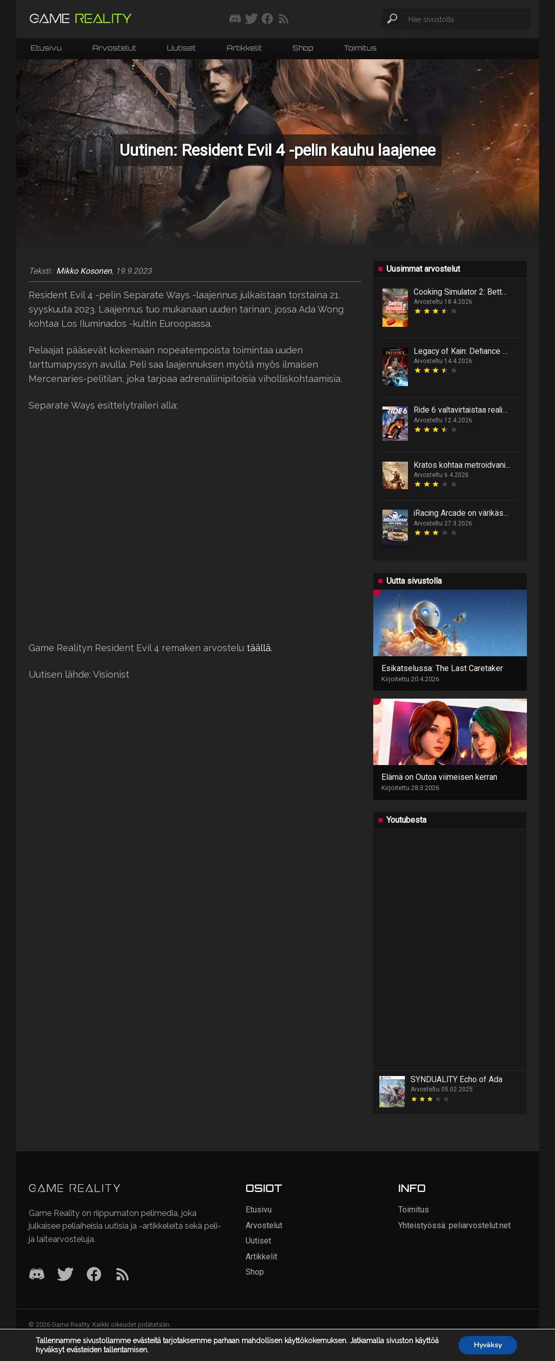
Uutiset (181, 47)
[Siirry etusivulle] (80, 19)
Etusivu (46, 47)
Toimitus (360, 47)
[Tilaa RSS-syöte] (283, 19)
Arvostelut (114, 47)
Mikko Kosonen (84, 271)
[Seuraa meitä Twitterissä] (251, 19)
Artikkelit (244, 47)
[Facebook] (94, 1275)
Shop (303, 47)
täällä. (259, 647)
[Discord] (37, 1275)
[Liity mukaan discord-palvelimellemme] (235, 19)
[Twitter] (65, 1275)
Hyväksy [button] (488, 1345)
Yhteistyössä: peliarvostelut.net (454, 1225)
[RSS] (122, 1275)
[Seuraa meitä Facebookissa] (267, 19)
